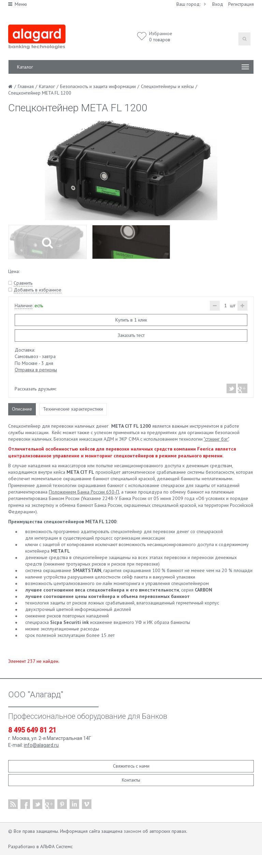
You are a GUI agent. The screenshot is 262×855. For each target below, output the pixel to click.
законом (132, 831)
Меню (17, 4)
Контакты (131, 780)
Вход (217, 4)
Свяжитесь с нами (131, 766)
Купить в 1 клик (131, 320)
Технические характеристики (73, 409)
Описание (22, 409)
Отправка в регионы (36, 370)
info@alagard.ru (41, 745)
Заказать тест (131, 335)
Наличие (23, 305)
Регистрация (241, 4)
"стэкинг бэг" (216, 439)
